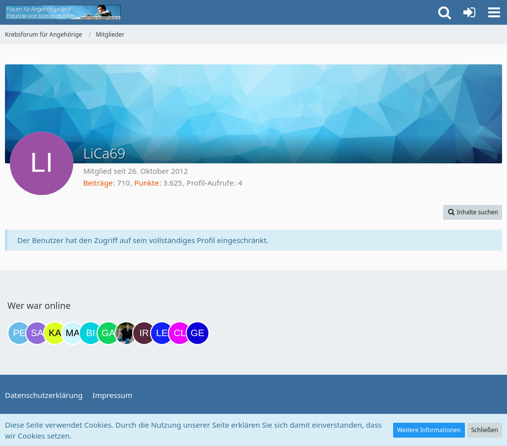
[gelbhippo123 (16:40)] (197, 333)
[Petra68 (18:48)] (19, 333)
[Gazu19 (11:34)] (108, 333)
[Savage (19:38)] (37, 333)
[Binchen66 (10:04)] (90, 333)
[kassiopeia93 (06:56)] (55, 333)
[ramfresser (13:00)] (126, 333)
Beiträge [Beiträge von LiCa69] (98, 183)
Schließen (484, 430)
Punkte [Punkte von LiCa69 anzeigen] (146, 183)
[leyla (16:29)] (162, 333)
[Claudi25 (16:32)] (180, 333)
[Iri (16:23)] (144, 333)
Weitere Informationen (429, 430)
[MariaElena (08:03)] (73, 333)
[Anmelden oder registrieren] (469, 12)
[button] (494, 12)
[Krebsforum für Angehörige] (63, 12)
